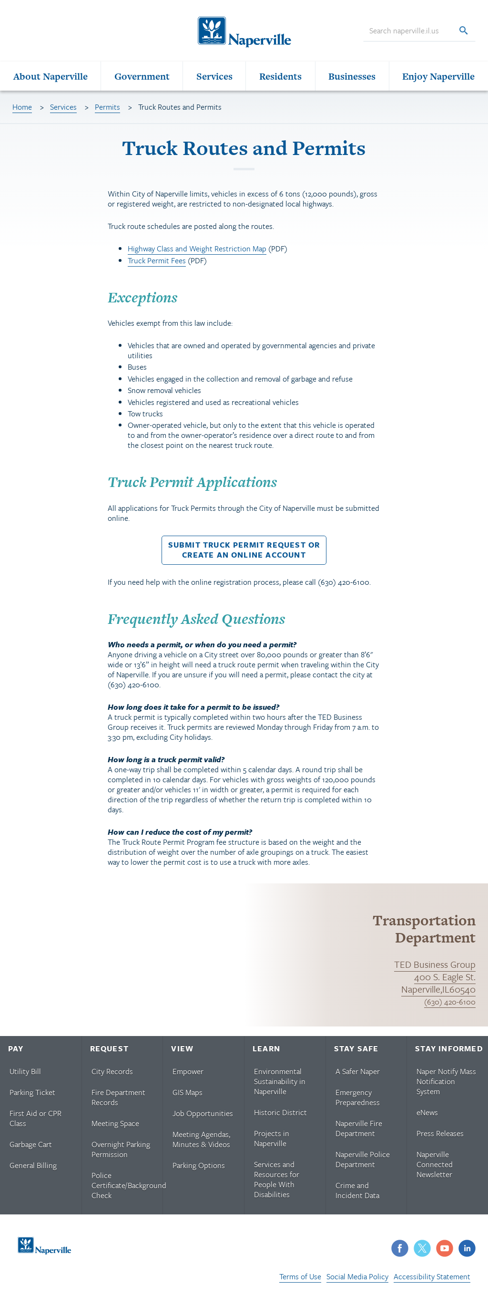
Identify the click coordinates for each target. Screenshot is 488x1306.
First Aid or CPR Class (35, 1121)
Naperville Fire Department (359, 1131)
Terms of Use (300, 1279)
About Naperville (50, 79)
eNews (427, 1115)
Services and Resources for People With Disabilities (276, 1182)
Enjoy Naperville (438, 79)
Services (214, 79)
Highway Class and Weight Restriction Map (197, 252)
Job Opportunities (203, 1116)
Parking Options (199, 1168)
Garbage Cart (31, 1147)
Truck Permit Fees (157, 263)
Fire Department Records (118, 1100)
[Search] (463, 32)
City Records (112, 1074)
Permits (107, 109)
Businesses (352, 79)
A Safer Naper (358, 1074)
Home (22, 109)
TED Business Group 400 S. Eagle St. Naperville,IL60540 (435, 979)
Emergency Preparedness (358, 1100)
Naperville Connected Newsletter (435, 1167)
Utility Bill (25, 1074)
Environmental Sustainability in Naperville (279, 1084)
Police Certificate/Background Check (127, 1188)
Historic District (280, 1115)
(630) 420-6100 (450, 1005)
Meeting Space (115, 1126)
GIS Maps (188, 1095)
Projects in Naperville (271, 1141)
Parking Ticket (32, 1095)
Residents (280, 79)
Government (142, 79)
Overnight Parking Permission (121, 1152)
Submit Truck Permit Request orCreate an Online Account (244, 553)
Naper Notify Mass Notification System (446, 1084)
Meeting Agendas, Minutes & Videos (201, 1142)
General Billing (33, 1168)
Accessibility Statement (432, 1279)
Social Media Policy (357, 1279)
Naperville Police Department (363, 1162)
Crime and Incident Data (357, 1193)
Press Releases (440, 1136)
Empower (188, 1074)
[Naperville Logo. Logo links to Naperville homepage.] (244, 32)
